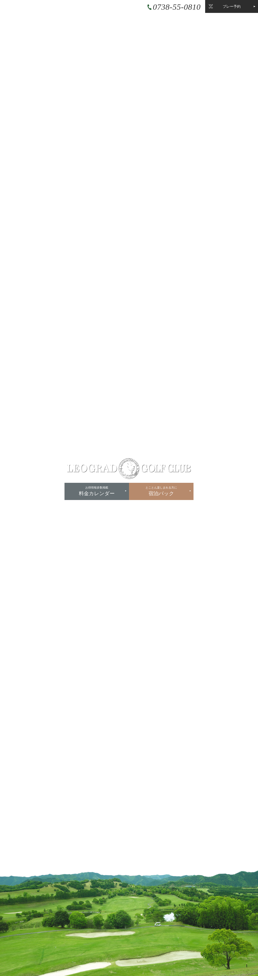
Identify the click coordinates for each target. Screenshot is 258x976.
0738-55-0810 (177, 7)
